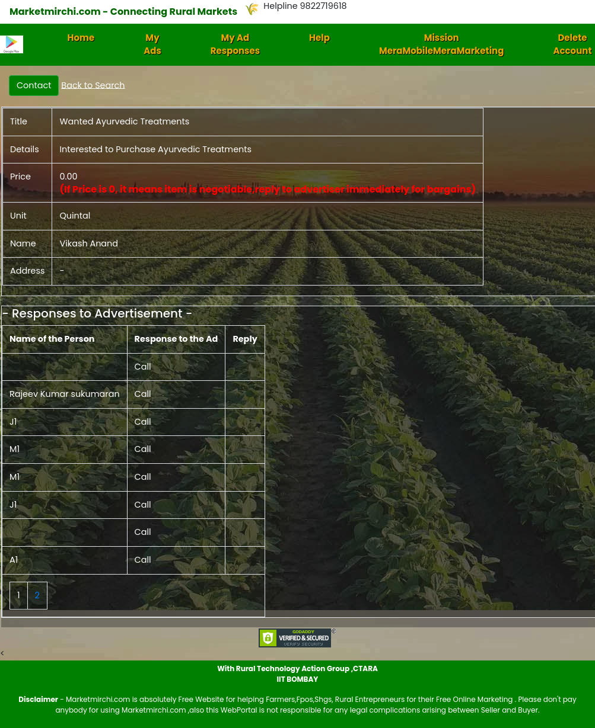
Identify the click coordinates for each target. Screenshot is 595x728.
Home (81, 37)
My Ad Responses (235, 44)
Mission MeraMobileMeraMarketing (441, 44)
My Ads (152, 44)
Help (319, 37)
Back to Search (93, 85)
